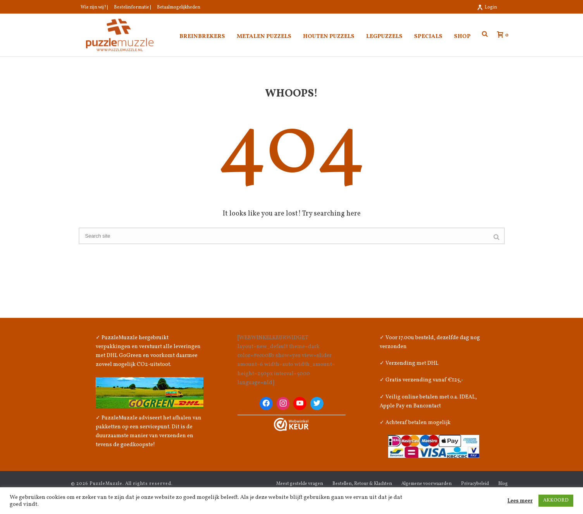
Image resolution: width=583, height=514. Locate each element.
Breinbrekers (202, 37)
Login (487, 7)
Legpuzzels (384, 37)
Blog (503, 484)
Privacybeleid (475, 484)
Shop (462, 37)
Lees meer (520, 500)
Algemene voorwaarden (426, 484)
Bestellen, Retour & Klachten (362, 484)
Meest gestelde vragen (299, 484)
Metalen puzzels (264, 37)
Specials (428, 37)
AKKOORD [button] (556, 500)
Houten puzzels (328, 37)
